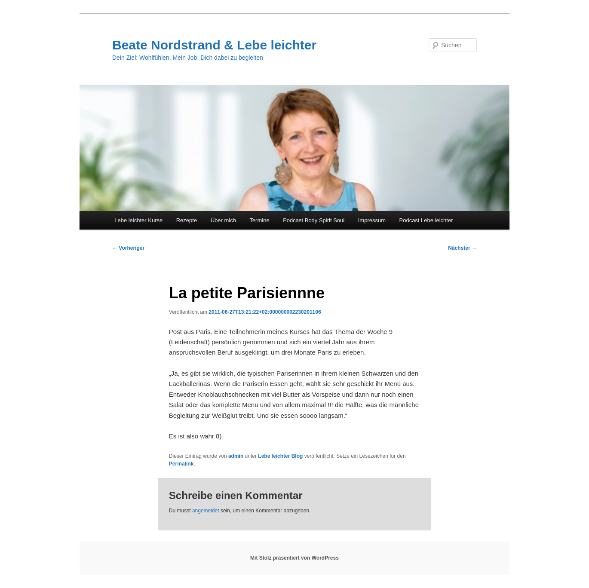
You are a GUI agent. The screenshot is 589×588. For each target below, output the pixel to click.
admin (235, 456)
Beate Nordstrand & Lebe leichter (214, 45)
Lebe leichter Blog (280, 456)
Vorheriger (128, 248)
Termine (259, 220)
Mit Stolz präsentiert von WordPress (294, 558)
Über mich (223, 220)
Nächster (462, 248)
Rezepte (186, 220)
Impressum (372, 220)
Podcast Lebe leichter (426, 220)
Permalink (181, 464)
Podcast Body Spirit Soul (313, 220)
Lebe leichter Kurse (138, 220)
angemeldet (205, 511)
